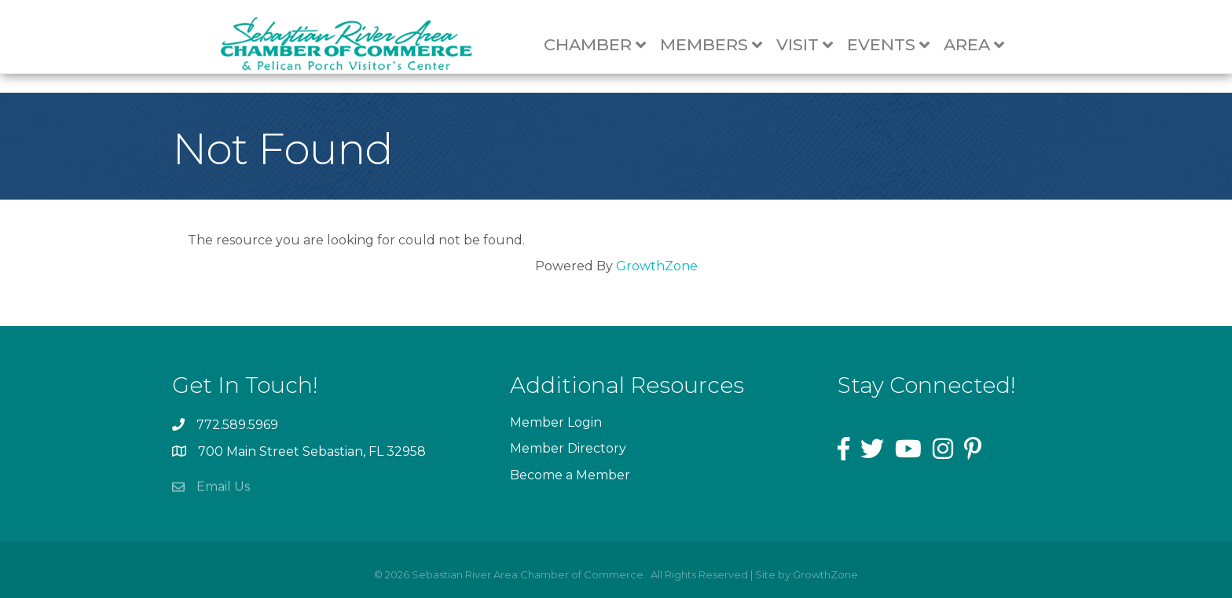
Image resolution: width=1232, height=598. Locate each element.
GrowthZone (657, 266)
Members (719, 45)
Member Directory (568, 448)
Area (982, 45)
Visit (812, 45)
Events (896, 45)
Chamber (603, 45)
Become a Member (570, 475)
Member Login (556, 422)
